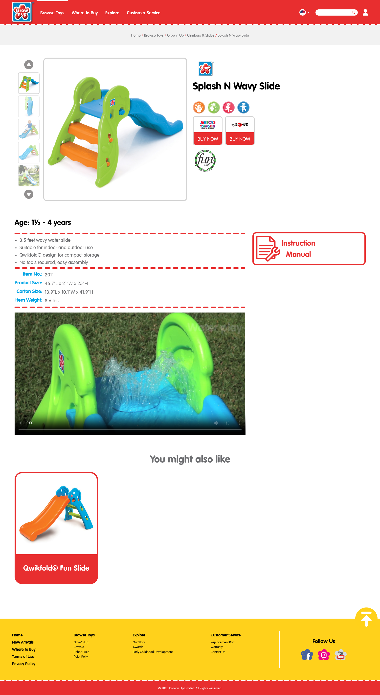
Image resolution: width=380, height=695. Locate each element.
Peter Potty (81, 656)
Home (136, 35)
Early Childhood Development (153, 651)
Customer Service (143, 13)
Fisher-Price (81, 651)
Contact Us (218, 651)
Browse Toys (52, 13)
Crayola (79, 646)
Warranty (217, 646)
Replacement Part (222, 642)
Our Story (139, 642)
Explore (112, 13)
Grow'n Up (175, 35)
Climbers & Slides (200, 35)
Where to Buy (85, 13)
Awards (138, 646)
